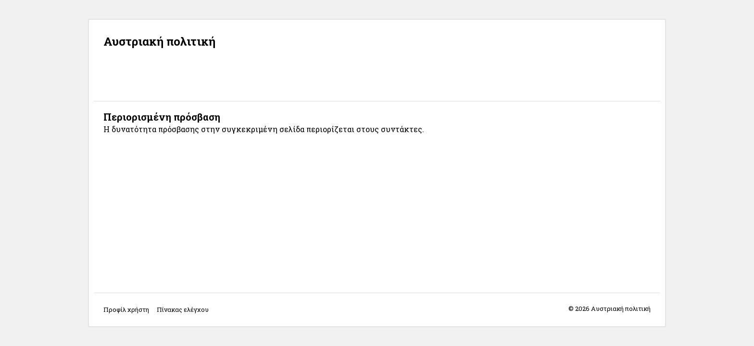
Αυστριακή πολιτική (159, 41)
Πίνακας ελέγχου (183, 309)
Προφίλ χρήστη (126, 309)
